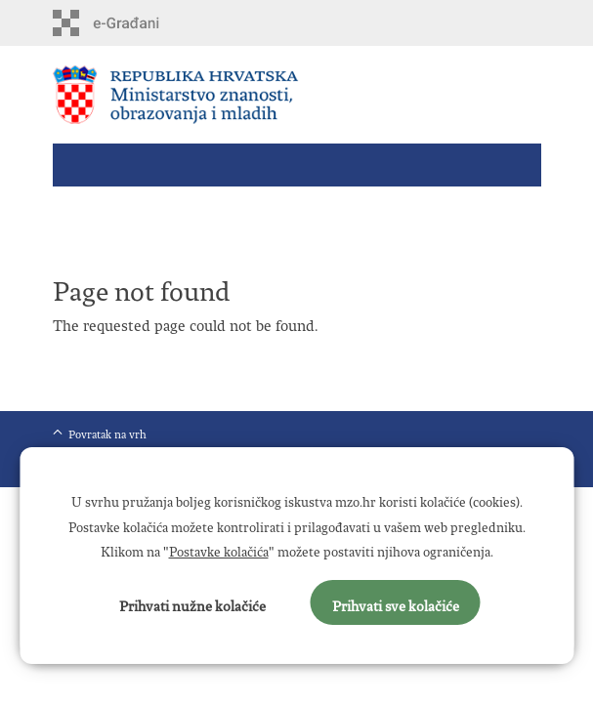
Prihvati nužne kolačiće (192, 602)
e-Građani (136, 23)
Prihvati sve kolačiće (395, 602)
